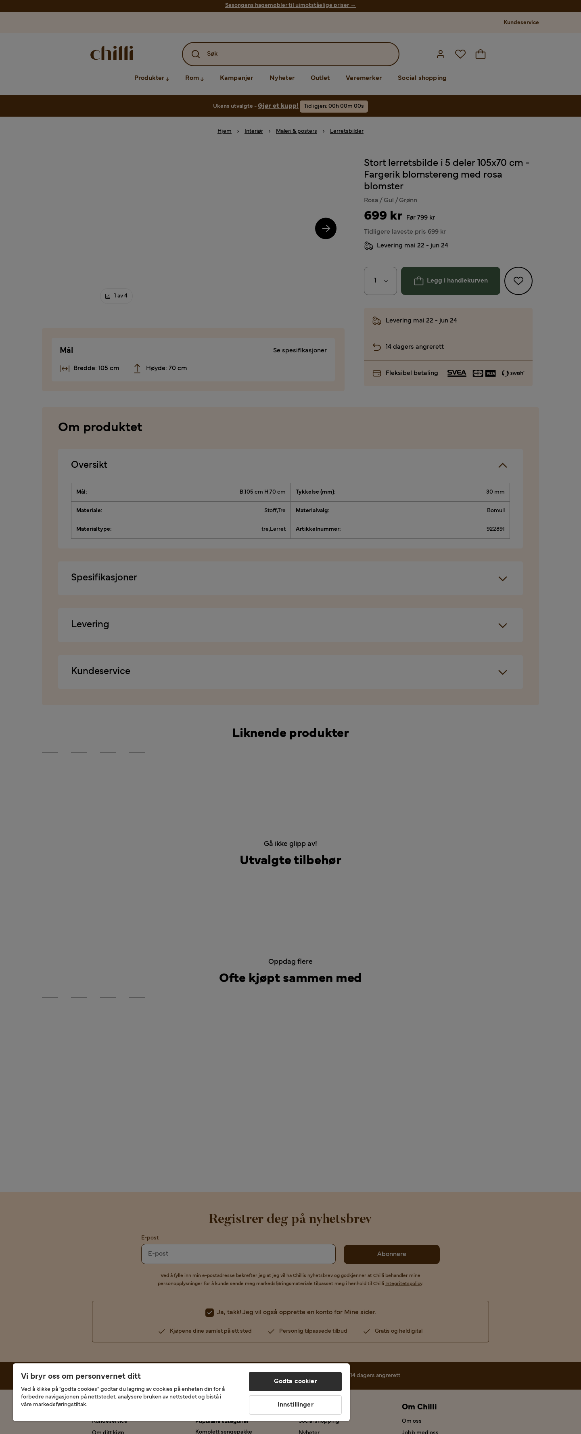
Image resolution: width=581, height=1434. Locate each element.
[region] (181, 1392)
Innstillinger (295, 1405)
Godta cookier (295, 1381)
